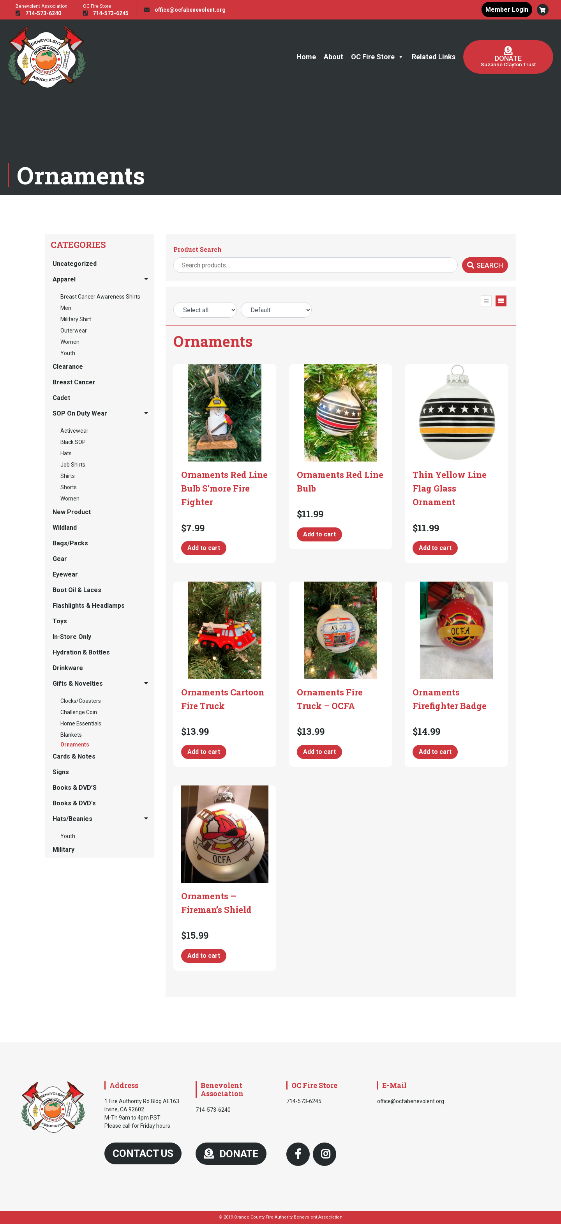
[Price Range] (205, 310)
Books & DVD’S (75, 787)
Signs (61, 772)
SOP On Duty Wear (80, 413)
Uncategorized (75, 263)
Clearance (68, 366)
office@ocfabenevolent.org (185, 9)
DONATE (231, 1154)
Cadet (61, 398)
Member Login (506, 9)
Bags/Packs (70, 543)
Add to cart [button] (203, 548)
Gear (60, 558)
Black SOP (73, 442)
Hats (66, 453)
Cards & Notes (74, 756)
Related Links (433, 57)
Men (65, 308)
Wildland (65, 527)
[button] (543, 10)
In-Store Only (72, 636)
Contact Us (143, 1153)
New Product (72, 512)
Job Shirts (72, 465)
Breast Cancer (74, 382)
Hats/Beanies (72, 818)
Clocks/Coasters (80, 701)
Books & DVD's (74, 803)
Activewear (74, 431)
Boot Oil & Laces (77, 590)
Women (69, 342)
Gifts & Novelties (78, 683)
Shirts (67, 476)
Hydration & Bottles (81, 652)
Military (63, 849)
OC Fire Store (377, 57)
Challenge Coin (78, 712)
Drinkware (68, 668)
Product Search (197, 249)
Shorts (68, 487)
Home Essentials (80, 723)
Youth (67, 353)
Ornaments (74, 744)
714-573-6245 (106, 13)
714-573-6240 (38, 13)
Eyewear (65, 574)
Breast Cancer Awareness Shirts (100, 297)
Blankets (71, 735)
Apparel (64, 279)
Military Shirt (75, 319)
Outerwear (73, 330)
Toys (60, 621)
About (333, 57)
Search (485, 265)
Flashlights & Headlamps (89, 605)
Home (306, 57)
